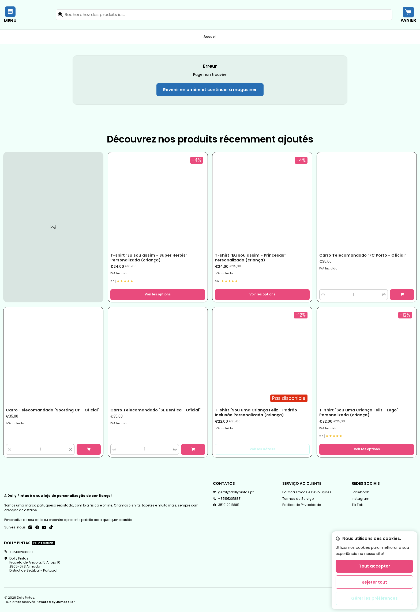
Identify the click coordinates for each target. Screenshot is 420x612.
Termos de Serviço (298, 498)
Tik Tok (357, 504)
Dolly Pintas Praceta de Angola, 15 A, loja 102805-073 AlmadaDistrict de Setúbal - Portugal (32, 564)
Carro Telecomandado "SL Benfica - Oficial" (155, 410)
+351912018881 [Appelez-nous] (227, 498)
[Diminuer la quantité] (323, 295)
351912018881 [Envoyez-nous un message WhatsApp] (226, 504)
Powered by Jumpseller (55, 602)
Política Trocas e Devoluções (306, 492)
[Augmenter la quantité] (384, 295)
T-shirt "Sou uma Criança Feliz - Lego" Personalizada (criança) (358, 412)
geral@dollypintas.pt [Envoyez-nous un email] (233, 492)
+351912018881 (18, 552)
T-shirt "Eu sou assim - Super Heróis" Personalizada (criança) (148, 258)
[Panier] (408, 14)
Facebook (360, 492)
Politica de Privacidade (301, 504)
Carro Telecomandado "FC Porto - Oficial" (362, 255)
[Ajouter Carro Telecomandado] (402, 294)
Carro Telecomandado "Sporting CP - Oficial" (52, 410)
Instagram (360, 498)
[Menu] (10, 14)
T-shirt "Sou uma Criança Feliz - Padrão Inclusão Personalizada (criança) (256, 412)
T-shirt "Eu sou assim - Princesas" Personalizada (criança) (250, 258)
